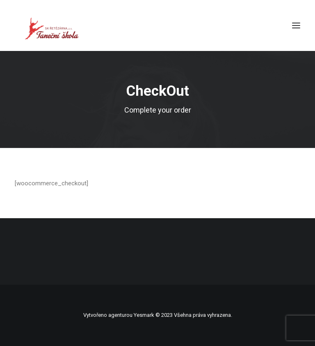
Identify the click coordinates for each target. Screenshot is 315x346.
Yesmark (144, 315)
